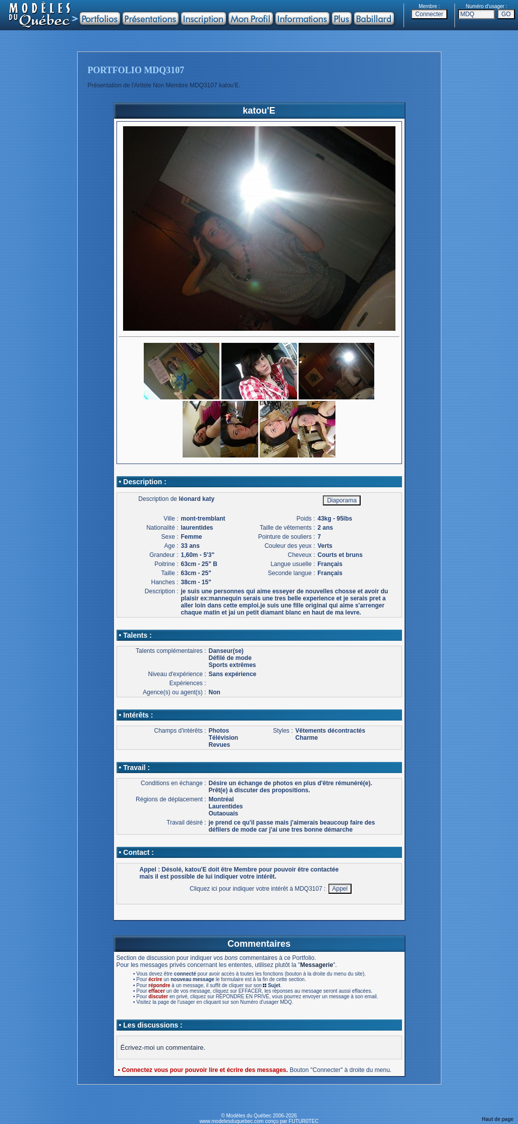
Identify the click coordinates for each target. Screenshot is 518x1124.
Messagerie (316, 964)
